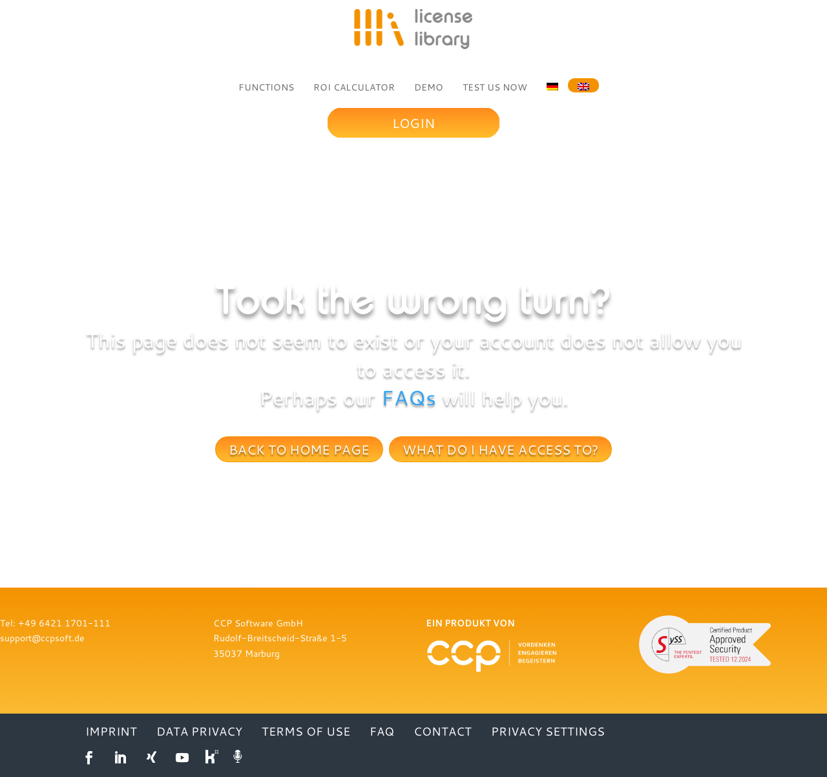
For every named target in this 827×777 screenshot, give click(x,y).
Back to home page (299, 449)
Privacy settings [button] (548, 733)
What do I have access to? (500, 449)
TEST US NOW (495, 87)
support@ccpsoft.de (42, 638)
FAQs (408, 397)
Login (413, 122)
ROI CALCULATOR (354, 87)
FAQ (382, 733)
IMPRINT (111, 733)
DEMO (428, 87)
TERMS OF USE (306, 733)
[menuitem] (552, 85)
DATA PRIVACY (199, 733)
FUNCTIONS (266, 87)
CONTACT (443, 733)
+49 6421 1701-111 (64, 623)
